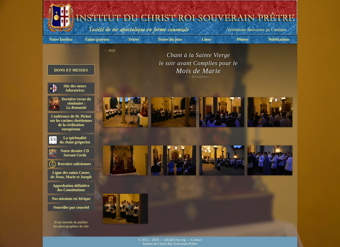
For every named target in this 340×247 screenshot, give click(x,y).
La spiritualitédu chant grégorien (69, 140)
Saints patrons (97, 39)
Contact (196, 240)
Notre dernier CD (69, 153)
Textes (133, 39)
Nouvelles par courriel (71, 207)
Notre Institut (60, 39)
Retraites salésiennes (70, 164)
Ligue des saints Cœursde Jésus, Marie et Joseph (71, 175)
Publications (279, 39)
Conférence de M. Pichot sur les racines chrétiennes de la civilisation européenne (71, 122)
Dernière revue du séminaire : (70, 104)
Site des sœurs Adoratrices (67, 88)
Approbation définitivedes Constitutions (71, 188)
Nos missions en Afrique (71, 199)
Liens (206, 39)
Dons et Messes (71, 70)
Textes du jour (170, 39)
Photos (242, 39)
